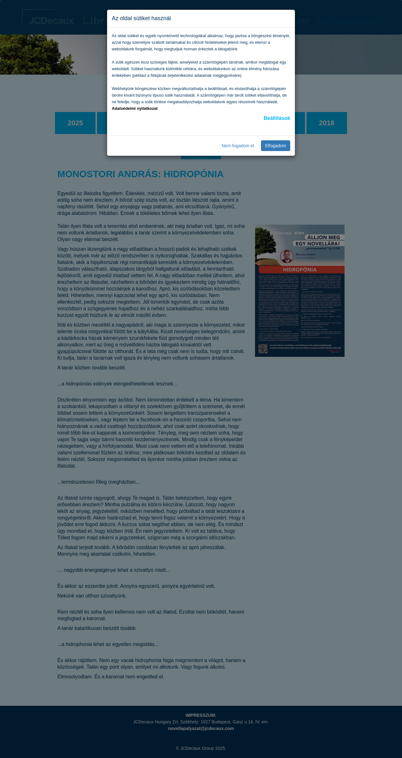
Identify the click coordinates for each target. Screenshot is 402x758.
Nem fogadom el (238, 145)
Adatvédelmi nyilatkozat (135, 108)
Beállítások (277, 118)
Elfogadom (275, 145)
